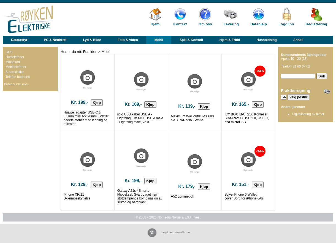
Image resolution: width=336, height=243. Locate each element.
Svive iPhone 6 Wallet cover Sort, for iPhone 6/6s (244, 196)
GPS (9, 52)
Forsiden (90, 52)
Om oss (205, 24)
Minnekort (13, 62)
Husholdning (266, 40)
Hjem (155, 24)
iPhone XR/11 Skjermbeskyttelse (77, 196)
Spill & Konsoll (191, 40)
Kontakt (180, 24)
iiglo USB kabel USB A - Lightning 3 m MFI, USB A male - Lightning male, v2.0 (140, 118)
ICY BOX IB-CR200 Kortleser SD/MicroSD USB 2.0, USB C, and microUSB (246, 118)
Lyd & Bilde (92, 40)
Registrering (316, 24)
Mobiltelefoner (16, 67)
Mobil (159, 40)
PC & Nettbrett (55, 40)
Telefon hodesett (18, 77)
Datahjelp (258, 24)
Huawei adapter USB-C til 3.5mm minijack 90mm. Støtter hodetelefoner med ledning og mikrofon (86, 118)
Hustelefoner (15, 57)
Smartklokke (15, 72)
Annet (298, 40)
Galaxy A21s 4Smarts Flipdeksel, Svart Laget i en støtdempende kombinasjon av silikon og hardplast (139, 196)
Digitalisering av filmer (308, 114)
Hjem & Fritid (230, 40)
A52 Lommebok (182, 196)
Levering (231, 24)
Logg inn (286, 24)
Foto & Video (128, 40)
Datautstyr (19, 40)
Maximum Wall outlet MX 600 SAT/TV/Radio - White (192, 118)
